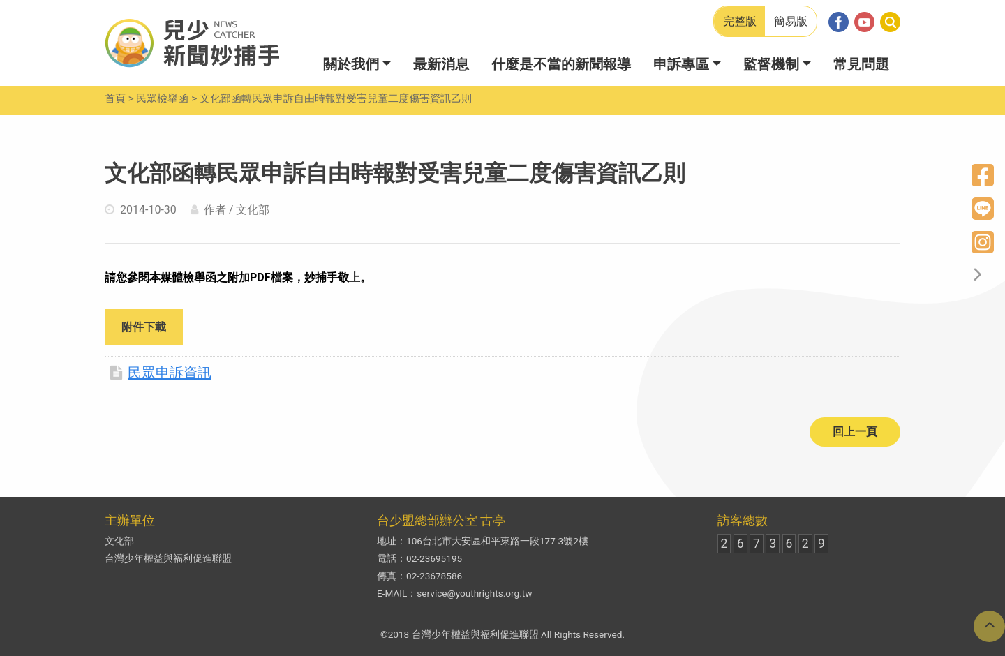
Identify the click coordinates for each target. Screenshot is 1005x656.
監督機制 (771, 64)
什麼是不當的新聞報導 (561, 64)
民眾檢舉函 (162, 98)
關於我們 (351, 64)
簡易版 (790, 21)
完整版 (740, 21)
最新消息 (441, 64)
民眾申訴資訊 (160, 372)
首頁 (115, 98)
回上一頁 (855, 431)
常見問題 (861, 64)
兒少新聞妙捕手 (192, 43)
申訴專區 (681, 64)
